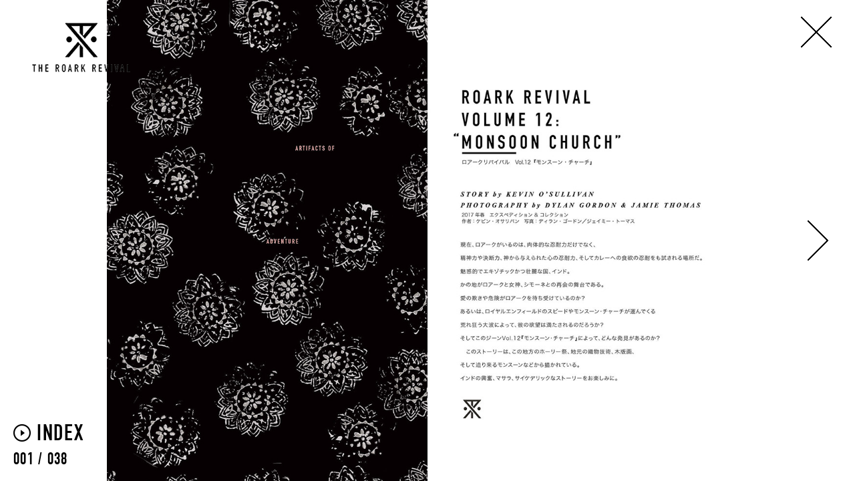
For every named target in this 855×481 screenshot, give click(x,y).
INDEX (60, 434)
